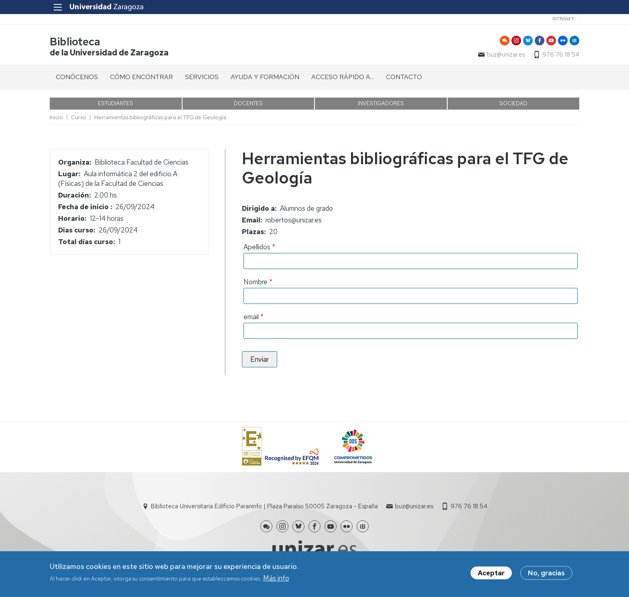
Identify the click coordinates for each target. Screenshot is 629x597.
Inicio (56, 117)
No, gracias (546, 574)
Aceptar (491, 574)
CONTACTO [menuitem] (404, 77)
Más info (276, 579)
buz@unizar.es (506, 55)
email (251, 316)
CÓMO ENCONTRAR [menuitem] (141, 77)
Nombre (255, 281)
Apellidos (256, 246)
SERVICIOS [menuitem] (202, 77)
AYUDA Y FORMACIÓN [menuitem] (265, 77)
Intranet (563, 19)
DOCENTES (248, 103)
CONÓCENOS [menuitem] (77, 77)
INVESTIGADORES (381, 103)
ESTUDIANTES (115, 103)
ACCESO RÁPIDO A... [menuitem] (342, 77)
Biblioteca (75, 42)
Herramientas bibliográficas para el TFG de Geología (160, 117)
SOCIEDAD (513, 103)
